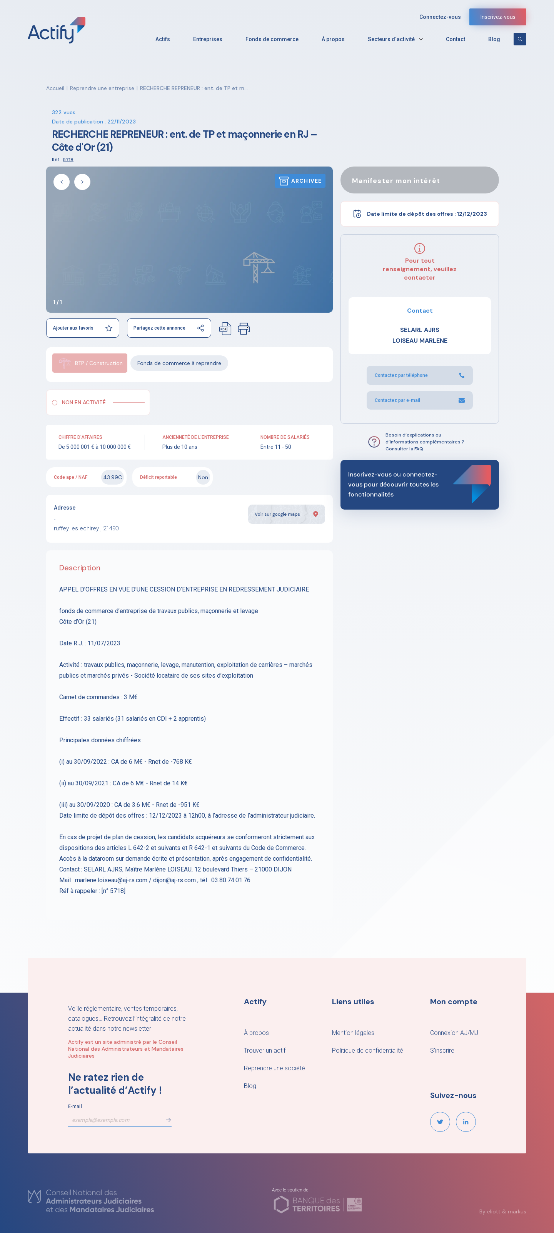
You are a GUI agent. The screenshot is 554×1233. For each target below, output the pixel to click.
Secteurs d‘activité (391, 39)
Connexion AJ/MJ (454, 1032)
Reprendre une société (274, 1068)
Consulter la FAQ (404, 449)
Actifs (162, 39)
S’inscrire (442, 1050)
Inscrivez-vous (498, 17)
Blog (494, 39)
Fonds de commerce (272, 39)
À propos (333, 39)
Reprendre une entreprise (102, 88)
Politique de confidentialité (367, 1050)
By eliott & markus (502, 1211)
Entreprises (207, 39)
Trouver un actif (264, 1050)
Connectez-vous (440, 17)
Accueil (55, 88)
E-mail (75, 1106)
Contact (455, 39)
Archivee (300, 180)
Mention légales (353, 1032)
